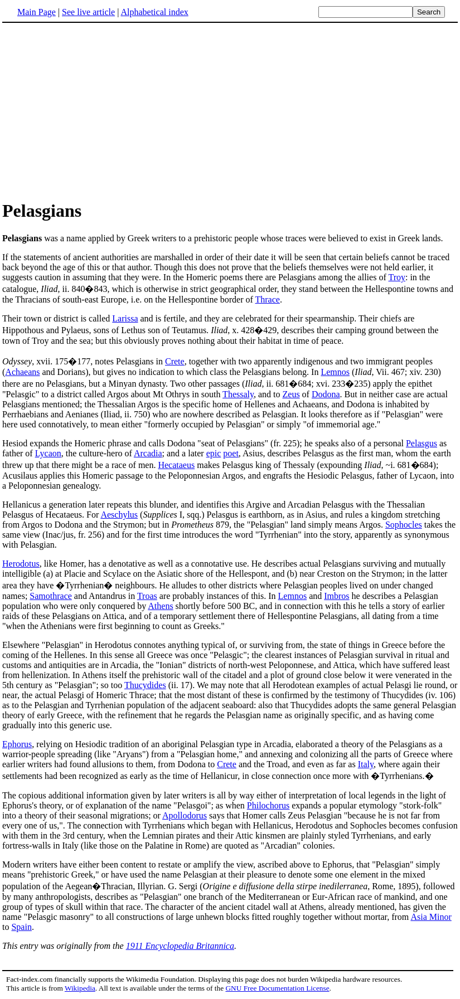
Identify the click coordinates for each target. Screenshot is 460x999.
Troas (147, 596)
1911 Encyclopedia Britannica (180, 946)
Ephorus (17, 744)
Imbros (336, 596)
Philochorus (268, 805)
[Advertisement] (96, 111)
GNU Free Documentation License (277, 988)
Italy (366, 764)
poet (231, 453)
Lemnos (335, 372)
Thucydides (145, 685)
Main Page (36, 12)
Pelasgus (421, 443)
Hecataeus (176, 465)
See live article (88, 12)
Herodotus (21, 563)
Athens (160, 606)
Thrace (267, 299)
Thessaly (238, 394)
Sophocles (403, 524)
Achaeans (22, 372)
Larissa (125, 318)
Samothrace (51, 596)
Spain (21, 927)
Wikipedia (80, 988)
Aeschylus (119, 514)
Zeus (291, 394)
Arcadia (148, 453)
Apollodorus (184, 815)
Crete (175, 361)
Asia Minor (430, 917)
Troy (396, 277)
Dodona (326, 394)
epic (213, 453)
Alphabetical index (154, 12)
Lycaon (48, 453)
